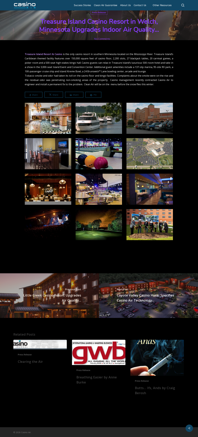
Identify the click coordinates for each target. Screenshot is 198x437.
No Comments (102, 38)
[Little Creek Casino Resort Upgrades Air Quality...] (49, 295)
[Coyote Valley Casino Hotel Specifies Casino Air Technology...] (148, 295)
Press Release (99, 12)
